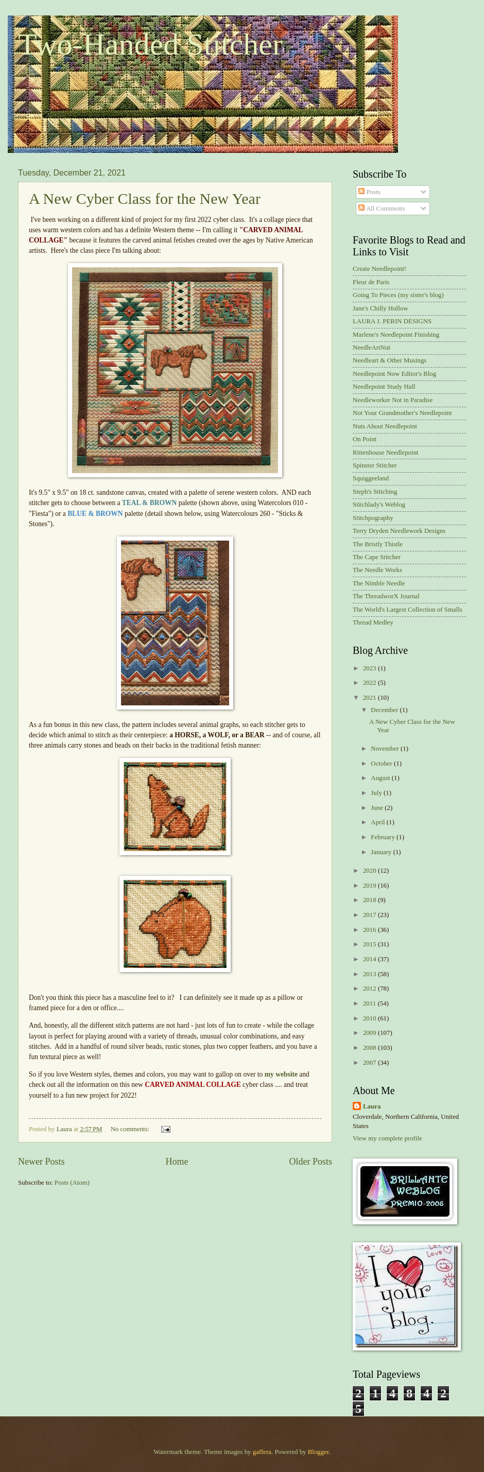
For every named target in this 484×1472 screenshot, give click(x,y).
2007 (370, 1062)
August (381, 778)
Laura (372, 1106)
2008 (370, 1047)
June (378, 807)
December (385, 710)
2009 (370, 1032)
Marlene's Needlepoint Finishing (396, 334)
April (378, 822)
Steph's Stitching (375, 491)
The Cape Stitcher (377, 557)
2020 (370, 870)
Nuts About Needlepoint (385, 426)
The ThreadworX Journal (386, 596)
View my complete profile (387, 1138)
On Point (364, 439)
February (383, 837)
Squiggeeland (371, 478)
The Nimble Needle (379, 583)
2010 (370, 1018)
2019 (370, 885)
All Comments (381, 208)
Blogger (318, 1452)
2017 (370, 915)
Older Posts (310, 1161)
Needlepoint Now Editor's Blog (394, 373)
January (382, 852)
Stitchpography (373, 518)
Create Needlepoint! (379, 268)
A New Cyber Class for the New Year (145, 198)
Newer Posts (41, 1161)
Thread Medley (373, 622)
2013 (370, 974)
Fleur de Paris (371, 282)
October (382, 763)
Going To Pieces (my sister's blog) (398, 295)
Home (176, 1161)
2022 (370, 682)
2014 (370, 959)
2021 (370, 697)
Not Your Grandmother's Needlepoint (402, 413)
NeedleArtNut (371, 347)
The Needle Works (377, 570)
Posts (369, 192)
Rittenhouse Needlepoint (386, 452)
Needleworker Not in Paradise (393, 400)
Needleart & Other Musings (389, 360)
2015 (370, 944)
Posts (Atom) (72, 1182)
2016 (370, 929)
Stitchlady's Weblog (379, 504)
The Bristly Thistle (378, 544)
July (377, 792)
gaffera (262, 1452)
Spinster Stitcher (374, 465)
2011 (370, 1003)
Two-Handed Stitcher (150, 44)
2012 (370, 988)
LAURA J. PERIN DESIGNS (392, 321)
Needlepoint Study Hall (384, 386)
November (386, 748)
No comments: (131, 1129)
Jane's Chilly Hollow (380, 308)
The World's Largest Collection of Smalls (407, 609)
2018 (370, 900)
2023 (370, 668)
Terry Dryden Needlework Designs (399, 530)
